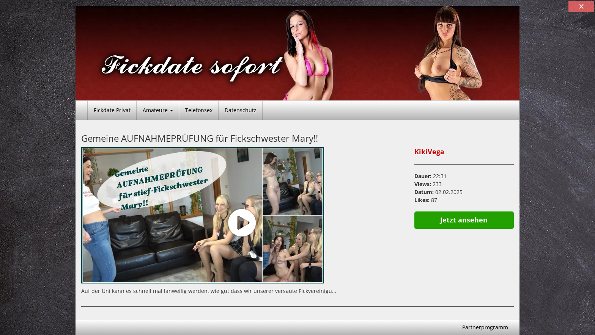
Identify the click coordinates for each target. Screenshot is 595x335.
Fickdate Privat (112, 110)
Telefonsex (198, 110)
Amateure (158, 110)
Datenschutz (241, 110)
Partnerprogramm (485, 327)
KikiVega (429, 151)
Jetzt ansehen (464, 219)
